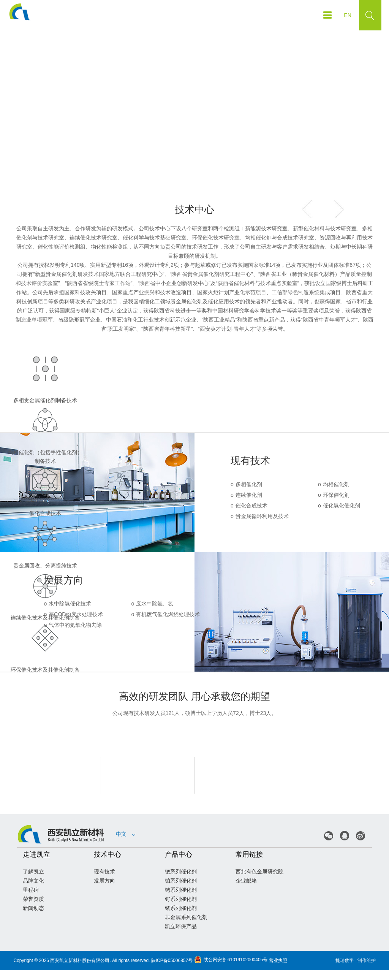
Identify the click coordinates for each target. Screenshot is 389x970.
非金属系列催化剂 (186, 917)
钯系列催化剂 (181, 872)
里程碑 (31, 890)
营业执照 (278, 960)
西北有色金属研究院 (259, 872)
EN (347, 15)
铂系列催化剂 (181, 881)
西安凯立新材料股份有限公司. (80, 960)
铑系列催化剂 (181, 890)
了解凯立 (33, 872)
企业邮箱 (246, 881)
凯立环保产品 (181, 926)
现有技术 (104, 872)
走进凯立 (36, 854)
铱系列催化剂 (181, 908)
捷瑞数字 (344, 960)
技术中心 (107, 854)
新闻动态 (33, 908)
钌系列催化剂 (181, 899)
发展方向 (104, 881)
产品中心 (178, 854)
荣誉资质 (33, 899)
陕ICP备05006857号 (172, 960)
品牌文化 (33, 881)
